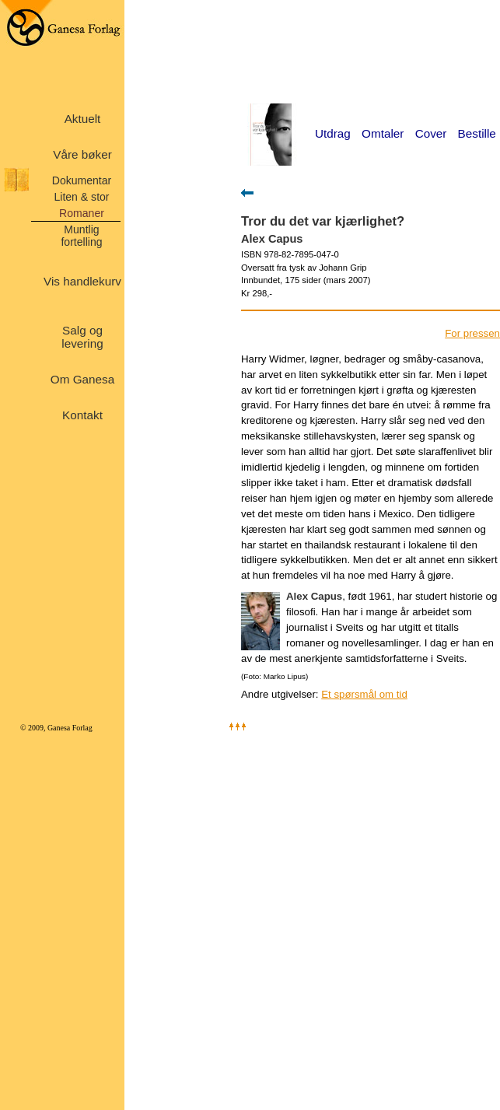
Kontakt (82, 415)
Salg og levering (82, 337)
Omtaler (383, 133)
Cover (431, 133)
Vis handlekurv (82, 281)
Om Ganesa (82, 379)
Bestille (477, 133)
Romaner (81, 213)
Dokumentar (82, 180)
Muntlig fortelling (81, 235)
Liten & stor (81, 197)
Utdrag (333, 133)
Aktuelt (83, 118)
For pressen (472, 333)
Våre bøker (82, 154)
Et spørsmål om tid (364, 694)
